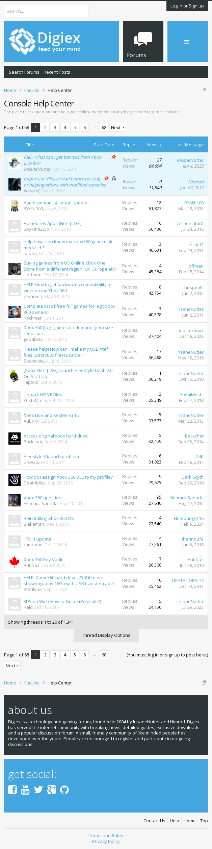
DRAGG (31, 462)
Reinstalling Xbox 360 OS (49, 518)
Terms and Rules (106, 835)
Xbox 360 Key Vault (43, 559)
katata (30, 253)
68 (104, 127)
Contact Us (154, 821)
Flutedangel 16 (189, 518)
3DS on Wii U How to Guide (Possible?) (62, 601)
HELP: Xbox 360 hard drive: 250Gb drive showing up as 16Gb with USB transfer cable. (69, 580)
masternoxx (191, 330)
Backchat (33, 442)
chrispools (193, 287)
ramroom (33, 545)
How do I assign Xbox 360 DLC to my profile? (68, 477)
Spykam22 (34, 229)
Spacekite (34, 361)
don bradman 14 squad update (55, 203)
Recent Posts (57, 72)
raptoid (31, 382)
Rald (28, 607)
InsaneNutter (37, 169)
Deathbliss (35, 483)
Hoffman (33, 275)
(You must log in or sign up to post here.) (167, 655)
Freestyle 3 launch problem (51, 456)
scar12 (197, 245)
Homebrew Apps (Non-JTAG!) (52, 223)
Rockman (33, 318)
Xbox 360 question (42, 498)
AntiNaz (31, 565)
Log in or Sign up (187, 6)
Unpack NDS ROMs (43, 395)
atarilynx (33, 589)
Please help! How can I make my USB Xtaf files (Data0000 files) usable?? (66, 352)
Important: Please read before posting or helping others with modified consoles (65, 182)
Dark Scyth (193, 477)
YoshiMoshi (35, 400)
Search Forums (24, 72)
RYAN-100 (33, 208)
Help (174, 821)
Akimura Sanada (41, 503)
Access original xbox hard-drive (56, 436)
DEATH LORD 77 (188, 580)
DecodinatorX (190, 223)
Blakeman (34, 524)
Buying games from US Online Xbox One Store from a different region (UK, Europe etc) (69, 266)
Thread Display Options (106, 635)
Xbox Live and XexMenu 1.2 (52, 415)
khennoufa (192, 539)
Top (204, 821)
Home (190, 821)
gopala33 (33, 339)
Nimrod (31, 191)
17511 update (37, 539)
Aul (27, 421)
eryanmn (33, 296)
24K (200, 456)
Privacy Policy (106, 841)
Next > (117, 127)
